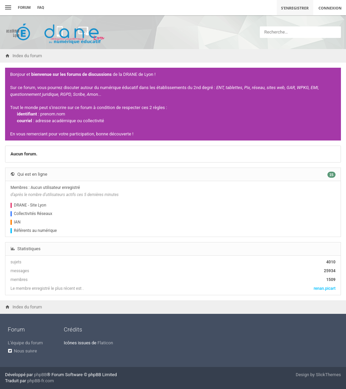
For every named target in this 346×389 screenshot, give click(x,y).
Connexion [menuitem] (330, 7)
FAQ (41, 7)
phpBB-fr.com (40, 380)
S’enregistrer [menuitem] (295, 7)
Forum (24, 7)
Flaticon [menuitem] (105, 342)
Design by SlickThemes (318, 374)
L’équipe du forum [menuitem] (25, 342)
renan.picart (325, 288)
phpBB (40, 374)
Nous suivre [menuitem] (25, 350)
